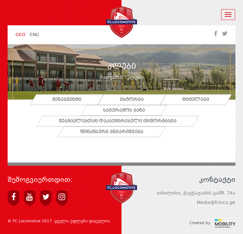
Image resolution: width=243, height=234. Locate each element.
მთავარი (110, 77)
